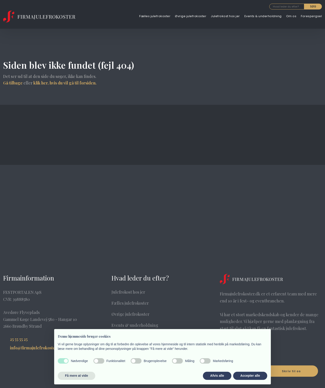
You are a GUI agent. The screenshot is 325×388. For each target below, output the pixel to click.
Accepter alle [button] (250, 375)
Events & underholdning (263, 16)
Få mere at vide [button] (76, 375)
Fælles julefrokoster (154, 16)
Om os (291, 16)
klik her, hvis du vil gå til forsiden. (65, 83)
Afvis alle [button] (217, 375)
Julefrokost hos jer (225, 16)
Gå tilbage (13, 83)
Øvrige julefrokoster (190, 16)
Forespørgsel (311, 16)
